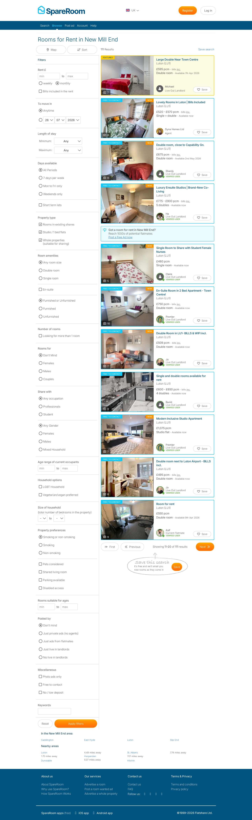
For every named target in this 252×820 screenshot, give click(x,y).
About (52, 784)
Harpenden (90, 756)
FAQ (130, 789)
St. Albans (132, 752)
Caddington (47, 739)
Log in (208, 10)
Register (187, 10)
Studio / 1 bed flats (54, 232)
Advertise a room (95, 784)
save (177, 567)
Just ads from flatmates (58, 641)
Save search (206, 49)
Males (47, 371)
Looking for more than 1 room (61, 336)
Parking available (54, 580)
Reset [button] (45, 723)
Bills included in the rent (58, 91)
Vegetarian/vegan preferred (60, 495)
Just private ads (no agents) (60, 633)
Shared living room (55, 572)
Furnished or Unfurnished (59, 300)
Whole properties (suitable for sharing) (56, 241)
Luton (130, 739)
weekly (47, 83)
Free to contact (52, 684)
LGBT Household (53, 487)
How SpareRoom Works (56, 793)
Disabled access (53, 588)
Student (48, 414)
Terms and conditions (184, 784)
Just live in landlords (56, 649)
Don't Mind (50, 355)
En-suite (48, 289)
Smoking (48, 545)
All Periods (50, 170)
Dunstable (46, 760)
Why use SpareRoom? (55, 789)
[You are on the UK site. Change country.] (133, 10)
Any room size (52, 262)
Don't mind (50, 625)
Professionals (51, 406)
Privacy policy (179, 789)
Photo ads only (52, 676)
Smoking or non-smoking (59, 537)
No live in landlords (55, 657)
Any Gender (50, 425)
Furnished (49, 308)
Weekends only (52, 194)
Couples (48, 379)
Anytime (48, 110)
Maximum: (45, 150)
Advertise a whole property (101, 793)
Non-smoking (51, 553)
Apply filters (75, 723)
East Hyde (89, 739)
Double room (51, 270)
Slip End (174, 739)
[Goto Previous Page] (132, 547)
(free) (56, 813)
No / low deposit (53, 692)
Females (48, 363)
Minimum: (45, 141)
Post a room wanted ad (99, 789)
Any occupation (53, 398)
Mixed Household (54, 449)
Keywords (44, 705)
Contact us (134, 784)
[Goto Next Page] (205, 547)
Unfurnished (51, 316)
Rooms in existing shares (58, 224)
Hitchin (131, 760)
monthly (65, 83)
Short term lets (52, 205)
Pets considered (53, 564)
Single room (50, 278)
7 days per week (53, 178)
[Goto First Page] (110, 547)
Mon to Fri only (52, 186)
